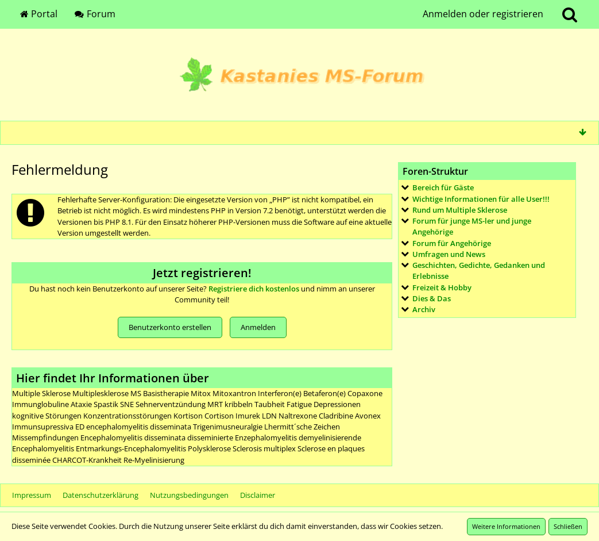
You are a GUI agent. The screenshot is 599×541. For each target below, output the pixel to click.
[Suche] (570, 14)
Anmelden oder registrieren (483, 13)
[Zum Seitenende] (582, 132)
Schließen (568, 526)
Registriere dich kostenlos (253, 288)
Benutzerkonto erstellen (170, 327)
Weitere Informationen (506, 526)
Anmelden (258, 327)
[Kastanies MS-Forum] (299, 74)
